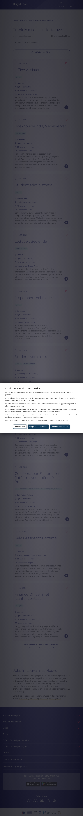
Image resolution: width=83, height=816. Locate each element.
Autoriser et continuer (60, 427)
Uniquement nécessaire (38, 427)
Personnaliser (20, 427)
